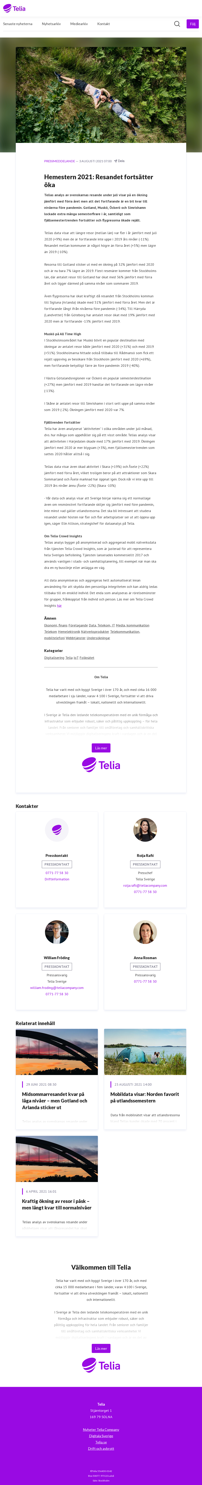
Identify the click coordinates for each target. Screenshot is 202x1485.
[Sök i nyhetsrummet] (177, 24)
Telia (69, 657)
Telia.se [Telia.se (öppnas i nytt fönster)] (101, 1442)
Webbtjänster (76, 638)
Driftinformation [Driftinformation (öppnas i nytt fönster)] (57, 879)
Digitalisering (54, 657)
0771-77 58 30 (57, 873)
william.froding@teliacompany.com (57, 987)
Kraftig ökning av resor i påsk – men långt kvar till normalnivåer (57, 1204)
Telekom (50, 631)
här (59, 605)
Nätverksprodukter (95, 631)
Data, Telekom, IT (102, 625)
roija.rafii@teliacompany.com (145, 885)
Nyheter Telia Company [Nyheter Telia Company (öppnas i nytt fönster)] (101, 1429)
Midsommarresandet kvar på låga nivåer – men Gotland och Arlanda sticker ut (54, 1100)
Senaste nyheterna (17, 24)
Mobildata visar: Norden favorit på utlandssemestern (144, 1097)
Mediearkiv (79, 24)
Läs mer (101, 748)
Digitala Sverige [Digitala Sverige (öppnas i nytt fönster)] (101, 1436)
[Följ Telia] (193, 23)
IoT (76, 657)
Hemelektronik (69, 631)
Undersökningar (98, 638)
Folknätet (86, 657)
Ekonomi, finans (55, 625)
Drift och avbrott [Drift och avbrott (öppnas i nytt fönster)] (101, 1448)
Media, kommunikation (132, 625)
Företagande (78, 625)
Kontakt (103, 24)
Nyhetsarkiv (51, 24)
